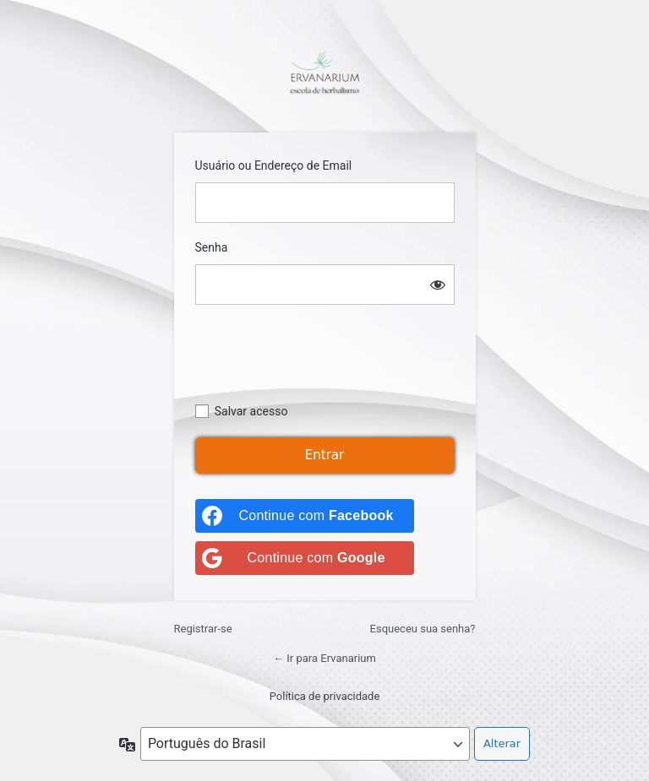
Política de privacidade (325, 696)
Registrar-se (203, 628)
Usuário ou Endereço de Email (273, 165)
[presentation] (323, 361)
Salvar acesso (251, 411)
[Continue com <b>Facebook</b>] (304, 516)
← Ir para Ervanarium (324, 658)
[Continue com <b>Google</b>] (304, 558)
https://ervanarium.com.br (324, 72)
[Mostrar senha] (438, 284)
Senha (211, 247)
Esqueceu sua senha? (423, 628)
